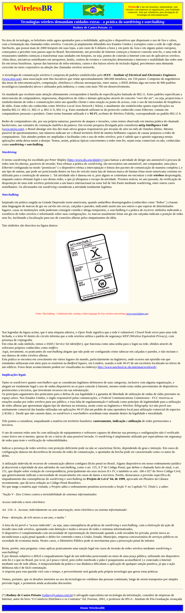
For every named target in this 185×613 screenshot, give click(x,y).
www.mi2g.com (13, 129)
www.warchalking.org (137, 313)
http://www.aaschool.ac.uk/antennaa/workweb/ (127, 367)
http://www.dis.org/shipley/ (85, 160)
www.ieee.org (11, 79)
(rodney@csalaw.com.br (57, 595)
